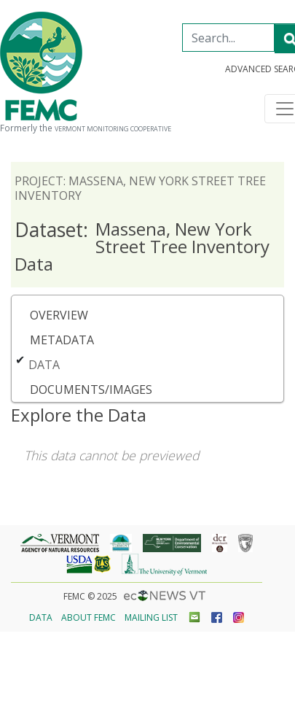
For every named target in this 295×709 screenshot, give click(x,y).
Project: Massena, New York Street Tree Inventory (140, 188)
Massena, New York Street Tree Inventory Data (142, 246)
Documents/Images (91, 389)
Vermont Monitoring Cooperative (113, 129)
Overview (59, 315)
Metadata (62, 340)
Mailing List (151, 617)
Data (44, 365)
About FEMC (88, 617)
